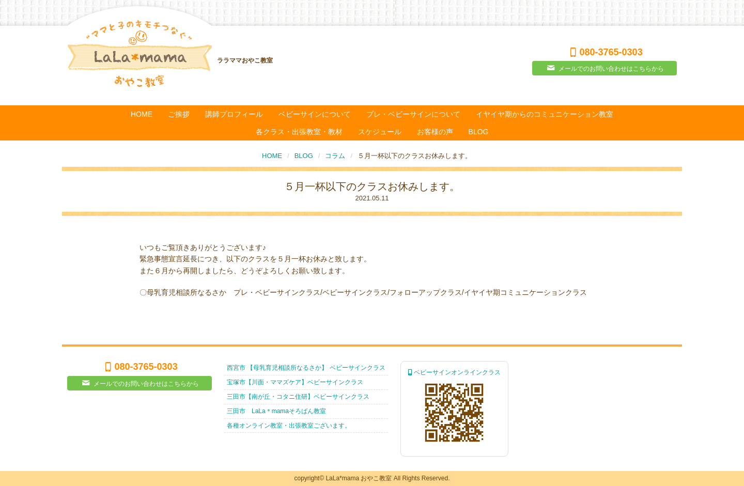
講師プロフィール (234, 114)
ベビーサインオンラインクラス (454, 372)
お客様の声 (435, 132)
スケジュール (379, 132)
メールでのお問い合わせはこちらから (604, 68)
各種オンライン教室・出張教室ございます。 (289, 425)
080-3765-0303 (604, 52)
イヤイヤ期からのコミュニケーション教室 (544, 114)
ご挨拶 (179, 114)
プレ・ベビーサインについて (413, 114)
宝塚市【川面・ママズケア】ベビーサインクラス (295, 382)
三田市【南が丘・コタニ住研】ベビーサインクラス (298, 396)
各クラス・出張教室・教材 (299, 132)
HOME (141, 114)
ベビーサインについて (314, 114)
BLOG (479, 132)
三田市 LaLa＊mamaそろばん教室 (276, 411)
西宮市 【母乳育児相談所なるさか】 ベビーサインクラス (306, 367)
